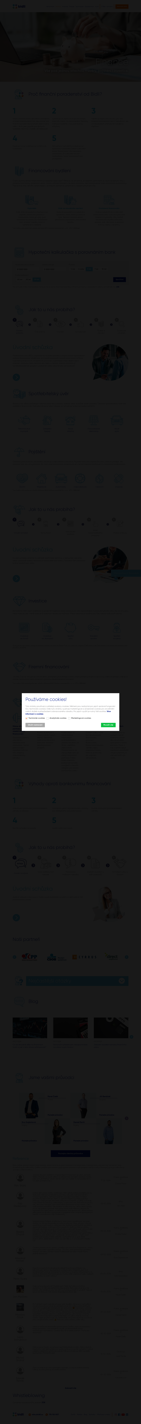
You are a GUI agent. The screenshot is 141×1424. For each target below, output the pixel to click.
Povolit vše (108, 725)
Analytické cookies (58, 718)
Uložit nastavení (35, 725)
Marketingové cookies (81, 718)
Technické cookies (37, 718)
